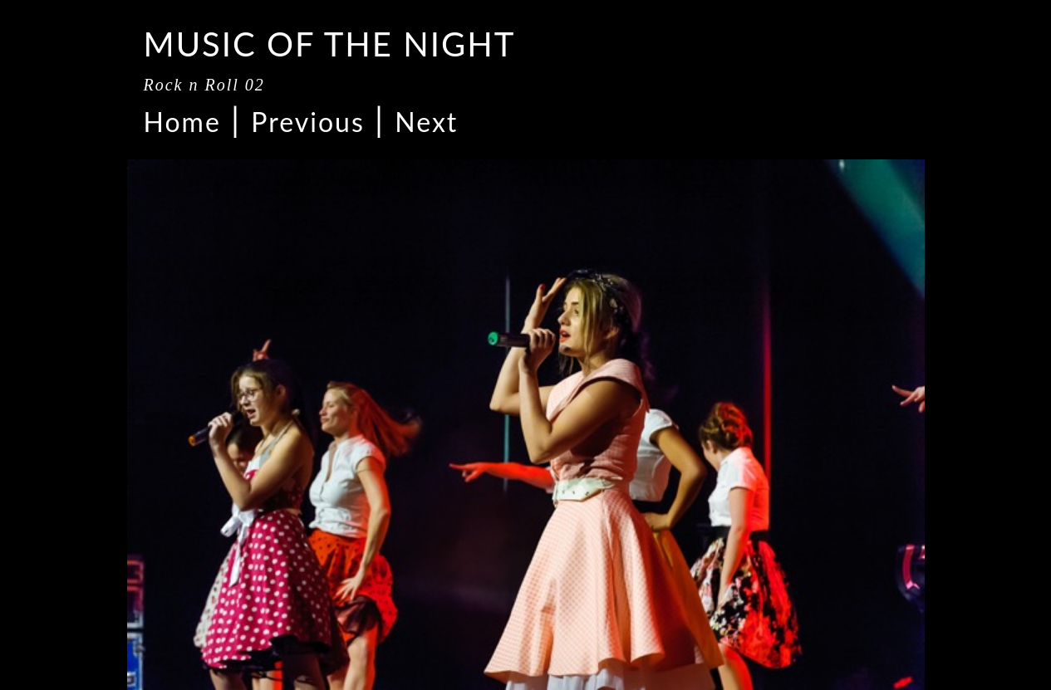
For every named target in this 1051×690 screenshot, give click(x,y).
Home (182, 121)
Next (426, 121)
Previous (307, 121)
